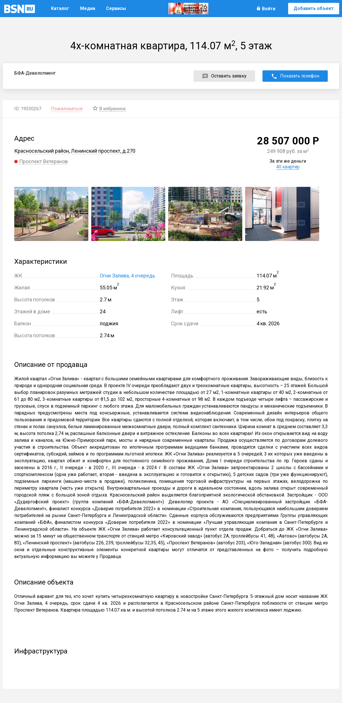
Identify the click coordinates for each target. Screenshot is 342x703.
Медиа (87, 8)
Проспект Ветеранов (43, 161)
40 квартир (288, 166)
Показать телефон (299, 76)
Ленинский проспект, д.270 (103, 151)
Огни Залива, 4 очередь (127, 276)
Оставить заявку (229, 76)
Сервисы (116, 8)
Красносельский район (41, 151)
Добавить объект (314, 8)
